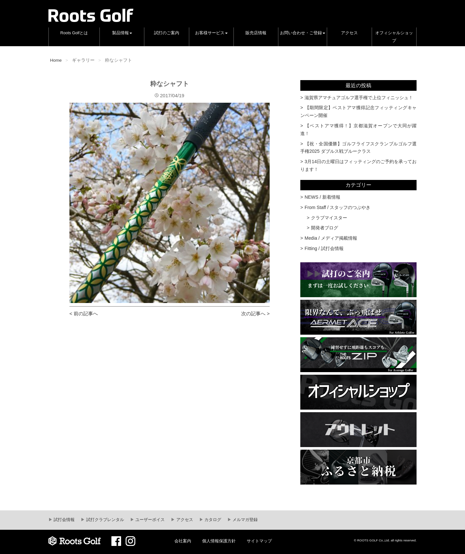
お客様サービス (211, 33)
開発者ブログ (324, 227)
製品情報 (122, 33)
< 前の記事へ (83, 313)
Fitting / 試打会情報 (324, 248)
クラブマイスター (329, 217)
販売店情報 (255, 33)
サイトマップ (259, 541)
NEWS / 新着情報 (322, 197)
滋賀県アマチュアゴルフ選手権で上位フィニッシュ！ (359, 97)
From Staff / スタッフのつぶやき (337, 207)
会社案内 (182, 541)
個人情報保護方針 (219, 541)
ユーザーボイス (149, 519)
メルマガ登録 (245, 519)
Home (56, 60)
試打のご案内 (166, 33)
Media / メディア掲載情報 (331, 238)
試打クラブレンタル (104, 519)
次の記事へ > (255, 313)
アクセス (349, 33)
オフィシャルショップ (394, 37)
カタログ (212, 519)
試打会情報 (64, 519)
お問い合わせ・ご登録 (302, 33)
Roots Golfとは (74, 33)
